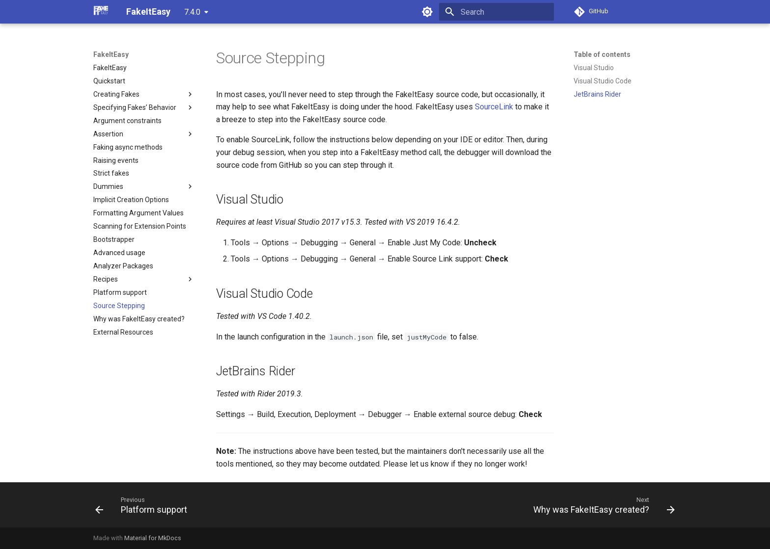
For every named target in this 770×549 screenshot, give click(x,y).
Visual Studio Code (603, 81)
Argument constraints (127, 121)
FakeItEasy (111, 54)
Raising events (115, 160)
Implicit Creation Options (131, 200)
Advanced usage (119, 253)
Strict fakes (111, 173)
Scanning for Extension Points (139, 226)
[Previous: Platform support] (143, 504)
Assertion (143, 134)
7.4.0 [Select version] (192, 12)
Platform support (120, 292)
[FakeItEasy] (101, 12)
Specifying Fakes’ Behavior (143, 107)
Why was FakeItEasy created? (139, 319)
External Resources (123, 332)
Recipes (143, 279)
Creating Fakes (143, 94)
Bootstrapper (114, 239)
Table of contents (602, 54)
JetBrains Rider (597, 94)
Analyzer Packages (123, 266)
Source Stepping (119, 306)
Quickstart (109, 81)
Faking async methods (128, 147)
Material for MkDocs (152, 538)
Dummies (143, 186)
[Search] (496, 12)
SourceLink (494, 106)
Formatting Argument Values (138, 213)
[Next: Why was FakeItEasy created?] (601, 504)
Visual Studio (594, 68)
